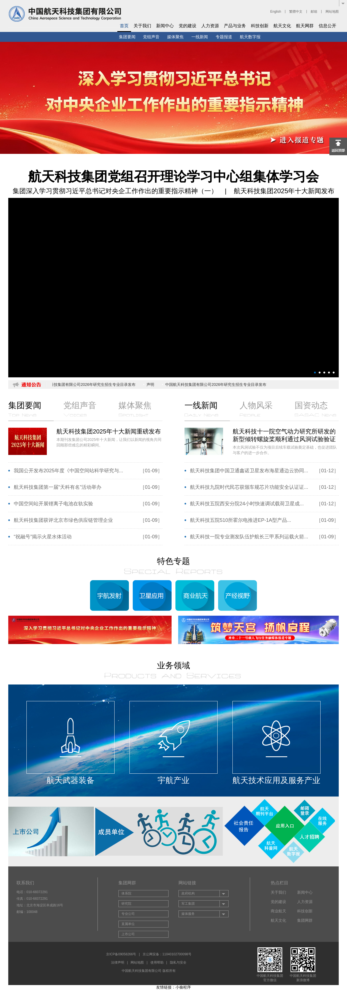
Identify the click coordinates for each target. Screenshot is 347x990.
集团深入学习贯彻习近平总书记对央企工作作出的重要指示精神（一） (116, 191)
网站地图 (332, 11)
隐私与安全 (178, 962)
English (275, 11)
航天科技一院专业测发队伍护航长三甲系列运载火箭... (249, 536)
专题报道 (224, 36)
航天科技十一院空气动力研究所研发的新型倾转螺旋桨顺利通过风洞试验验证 (286, 435)
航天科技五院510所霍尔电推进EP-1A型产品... (240, 520)
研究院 (126, 904)
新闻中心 (165, 25)
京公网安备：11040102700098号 (167, 954)
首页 (124, 25)
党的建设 (187, 25)
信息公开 (327, 25)
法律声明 (117, 962)
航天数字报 (250, 36)
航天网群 (305, 25)
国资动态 (315, 408)
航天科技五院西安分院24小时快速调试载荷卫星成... (247, 503)
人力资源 (210, 25)
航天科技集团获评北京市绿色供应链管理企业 (63, 520)
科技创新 (260, 25)
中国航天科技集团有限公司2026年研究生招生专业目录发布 (86, 384)
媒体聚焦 (175, 36)
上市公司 (128, 934)
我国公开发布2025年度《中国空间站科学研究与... (68, 470)
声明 (151, 384)
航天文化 (282, 25)
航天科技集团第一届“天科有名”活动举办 (57, 487)
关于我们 (142, 25)
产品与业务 (235, 25)
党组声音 (151, 36)
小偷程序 (183, 987)
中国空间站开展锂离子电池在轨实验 (53, 503)
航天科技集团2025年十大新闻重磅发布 (109, 431)
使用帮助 (157, 962)
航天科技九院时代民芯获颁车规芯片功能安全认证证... (249, 487)
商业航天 (278, 911)
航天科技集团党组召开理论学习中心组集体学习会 (173, 176)
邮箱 (314, 11)
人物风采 (256, 408)
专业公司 (128, 914)
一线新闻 (199, 36)
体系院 (126, 893)
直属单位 (128, 924)
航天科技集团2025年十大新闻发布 (284, 191)
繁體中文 (295, 11)
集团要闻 (127, 36)
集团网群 (305, 920)
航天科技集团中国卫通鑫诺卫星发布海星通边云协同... (249, 470)
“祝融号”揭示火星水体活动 (43, 536)
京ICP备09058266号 (121, 954)
